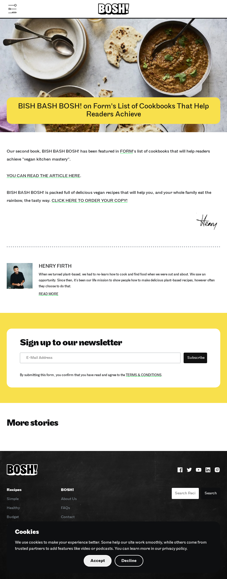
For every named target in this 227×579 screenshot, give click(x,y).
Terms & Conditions (143, 375)
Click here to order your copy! (90, 201)
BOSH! (67, 490)
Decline (129, 561)
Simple (13, 499)
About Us (69, 499)
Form (126, 151)
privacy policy (174, 549)
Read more (48, 294)
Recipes (14, 490)
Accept (97, 561)
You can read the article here (43, 176)
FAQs (65, 508)
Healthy (13, 508)
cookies (36, 543)
